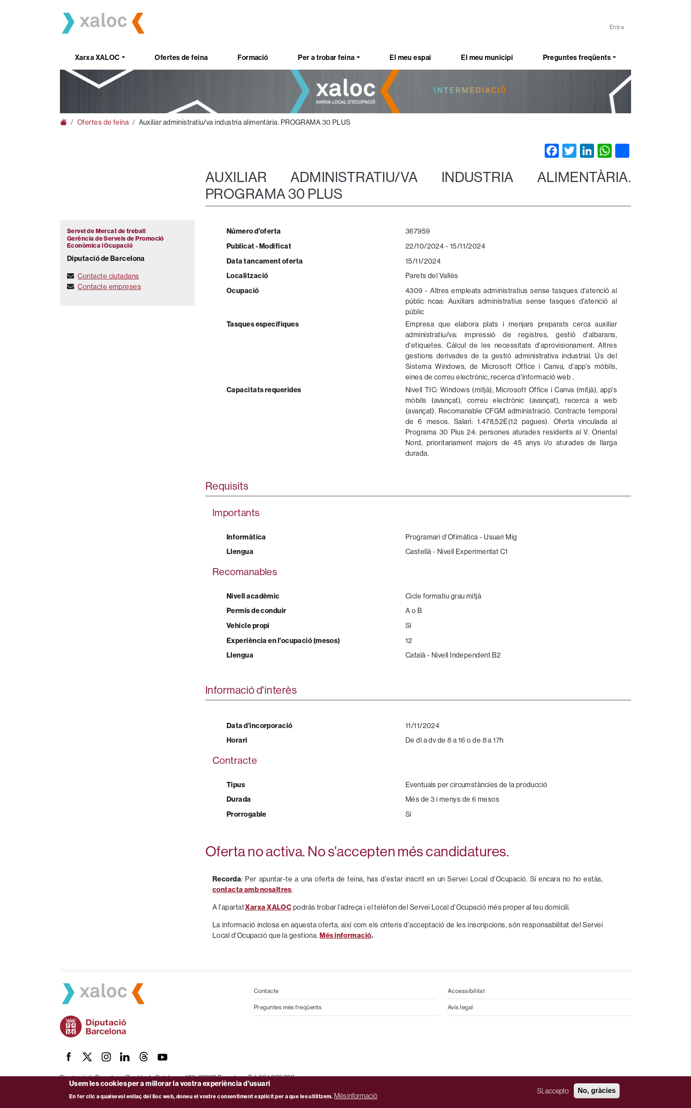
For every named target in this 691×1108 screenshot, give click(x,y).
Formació (253, 57)
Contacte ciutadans (108, 275)
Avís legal (460, 1007)
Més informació (355, 1095)
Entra (616, 27)
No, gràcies (597, 1090)
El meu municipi (487, 57)
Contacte (266, 991)
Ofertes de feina (181, 57)
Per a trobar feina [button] (326, 57)
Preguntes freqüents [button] (577, 57)
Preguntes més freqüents (288, 1007)
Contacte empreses (109, 286)
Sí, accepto (552, 1090)
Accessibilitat (466, 991)
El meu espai (410, 57)
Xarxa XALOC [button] (97, 57)
